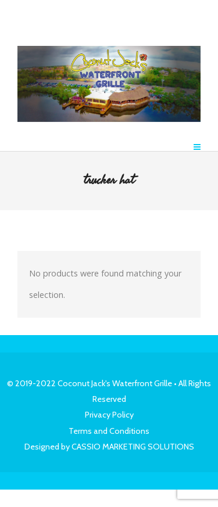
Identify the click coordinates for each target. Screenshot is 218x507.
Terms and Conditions (109, 431)
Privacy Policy (109, 414)
